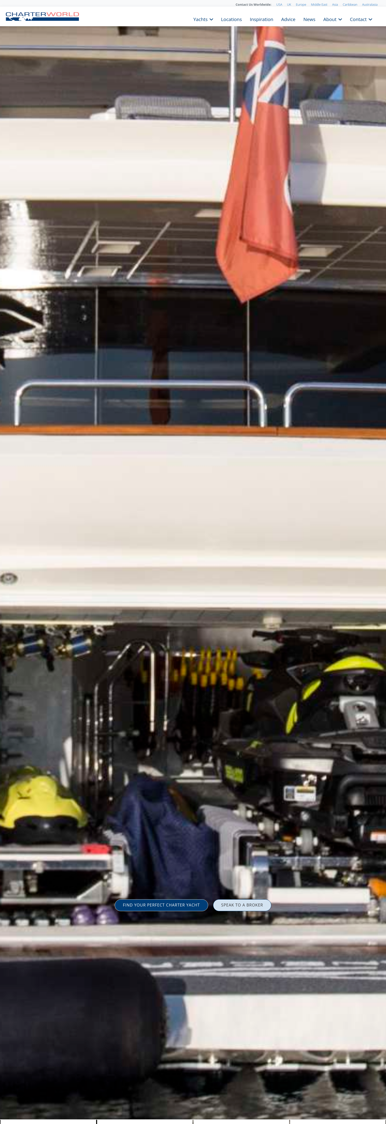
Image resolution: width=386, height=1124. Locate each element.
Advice (288, 19)
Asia (335, 4)
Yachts (200, 19)
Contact (358, 19)
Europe (301, 4)
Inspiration (261, 19)
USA (279, 4)
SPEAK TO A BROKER (242, 905)
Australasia (370, 4)
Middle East (319, 4)
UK (289, 4)
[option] (193, 562)
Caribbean (350, 4)
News (309, 19)
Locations (231, 19)
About (329, 19)
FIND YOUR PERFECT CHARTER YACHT (161, 905)
